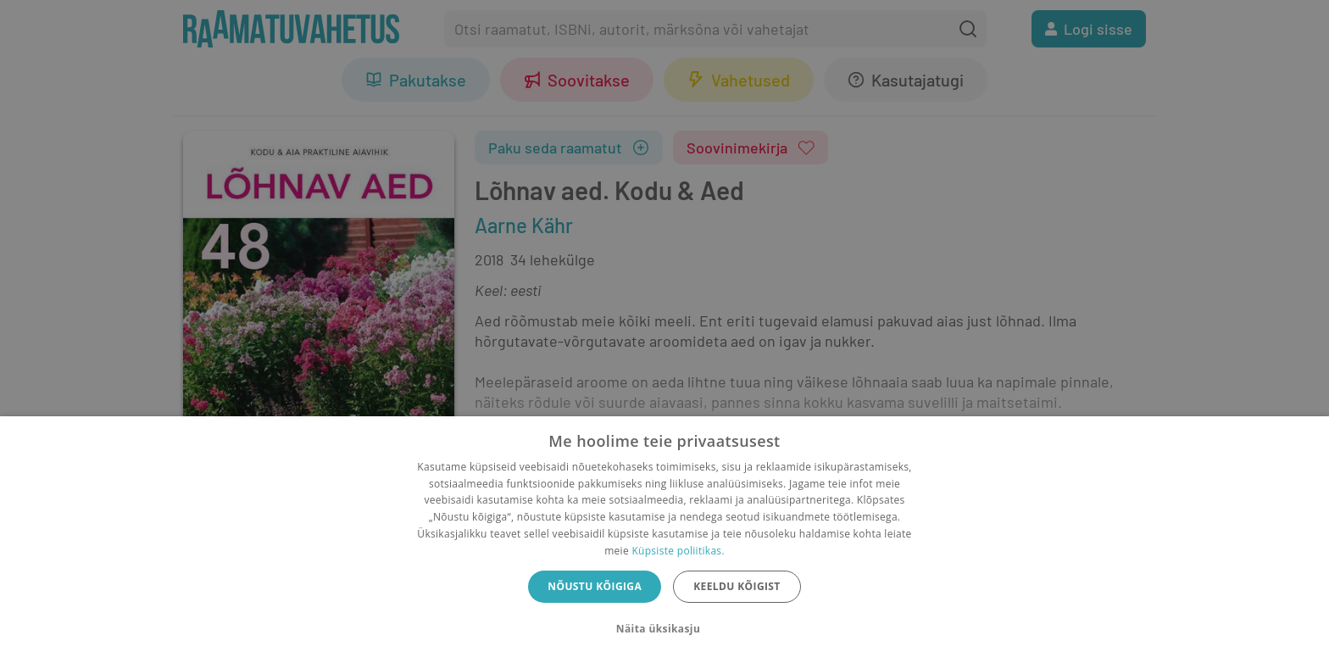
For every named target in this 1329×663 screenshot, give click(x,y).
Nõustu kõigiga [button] (595, 586)
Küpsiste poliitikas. (677, 550)
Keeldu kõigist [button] (737, 586)
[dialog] (664, 539)
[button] (664, 629)
